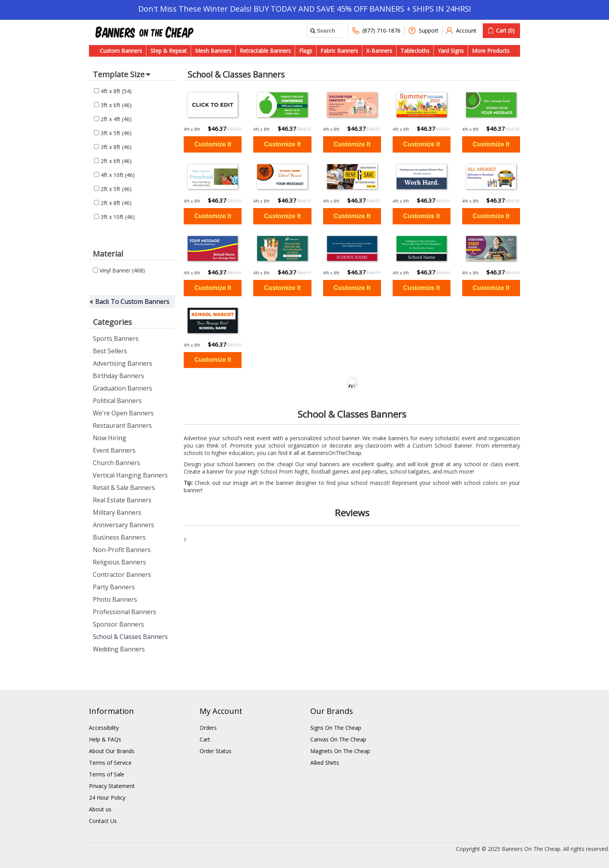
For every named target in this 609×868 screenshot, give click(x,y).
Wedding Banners (119, 649)
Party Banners (114, 587)
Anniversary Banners (123, 525)
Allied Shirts (324, 762)
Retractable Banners (265, 50)
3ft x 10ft (114, 216)
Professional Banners (124, 612)
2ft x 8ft (113, 203)
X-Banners (379, 50)
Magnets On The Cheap (340, 751)
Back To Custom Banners (132, 301)
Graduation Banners (122, 388)
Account (461, 30)
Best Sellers (110, 351)
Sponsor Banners (118, 624)
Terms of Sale (106, 774)
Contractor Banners (122, 574)
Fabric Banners (339, 50)
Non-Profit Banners (122, 549)
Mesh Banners (213, 50)
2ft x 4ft (113, 119)
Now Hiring (109, 438)
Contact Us (103, 821)
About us (100, 809)
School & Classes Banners (130, 636)
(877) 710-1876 (376, 30)
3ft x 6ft (113, 105)
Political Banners (117, 400)
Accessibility (104, 727)
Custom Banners (121, 50)
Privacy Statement (112, 786)
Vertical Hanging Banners (130, 475)
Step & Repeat (168, 50)
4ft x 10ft (114, 175)
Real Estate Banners (122, 500)
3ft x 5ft (113, 133)
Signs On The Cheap (335, 727)
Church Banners (116, 462)
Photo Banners (115, 599)
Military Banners (117, 512)
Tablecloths (415, 50)
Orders (208, 727)
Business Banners (119, 537)
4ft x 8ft (113, 91)
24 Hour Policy (107, 797)
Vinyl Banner (119, 270)
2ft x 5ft (113, 189)
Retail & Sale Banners (124, 487)
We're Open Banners (123, 413)
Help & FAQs (105, 739)
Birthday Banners (118, 376)
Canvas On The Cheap (338, 739)
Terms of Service (110, 762)
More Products (491, 50)
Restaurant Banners (122, 425)
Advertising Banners (122, 363)
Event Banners (114, 450)
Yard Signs (451, 50)
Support (423, 30)
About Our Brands (111, 751)
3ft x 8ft (113, 147)
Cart (205, 739)
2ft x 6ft (113, 161)
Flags (305, 50)
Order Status (215, 751)
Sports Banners (116, 338)
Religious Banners (119, 562)
